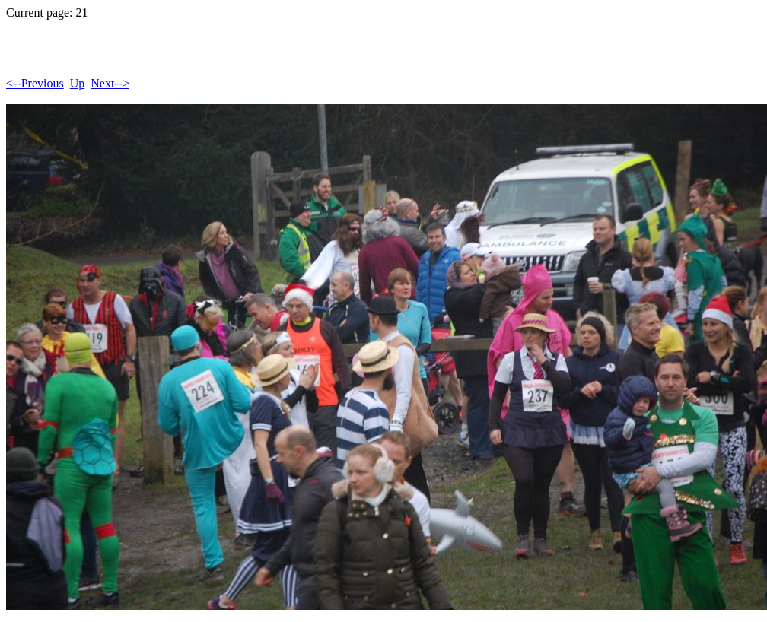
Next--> (110, 83)
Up (77, 83)
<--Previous (35, 83)
